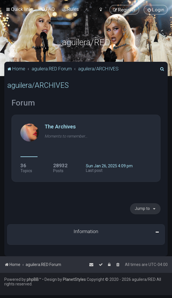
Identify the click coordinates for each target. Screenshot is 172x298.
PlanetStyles (74, 279)
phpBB (33, 279)
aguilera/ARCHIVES (38, 85)
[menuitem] (47, 9)
